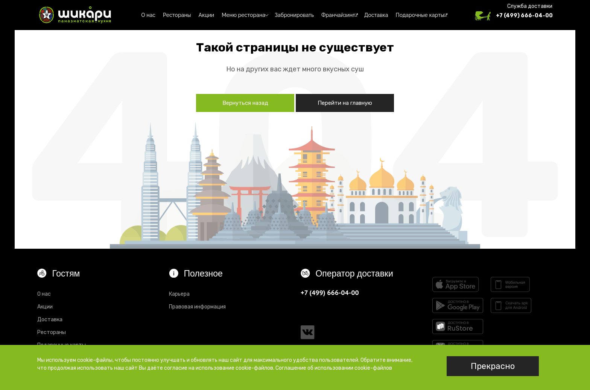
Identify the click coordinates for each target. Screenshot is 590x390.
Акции (206, 15)
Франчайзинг (338, 15)
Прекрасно (493, 366)
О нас (148, 15)
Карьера (179, 294)
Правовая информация (197, 307)
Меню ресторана (243, 15)
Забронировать (294, 15)
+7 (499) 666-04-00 (524, 15)
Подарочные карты (420, 15)
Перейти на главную (345, 103)
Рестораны (177, 15)
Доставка (376, 15)
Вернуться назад (245, 103)
